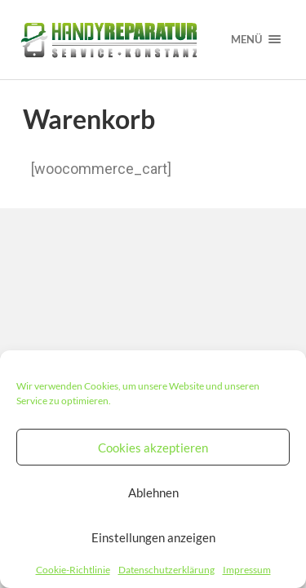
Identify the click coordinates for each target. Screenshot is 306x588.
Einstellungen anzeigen (153, 537)
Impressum (247, 570)
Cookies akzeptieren (153, 447)
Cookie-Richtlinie (73, 570)
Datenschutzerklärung (166, 570)
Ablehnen (153, 492)
